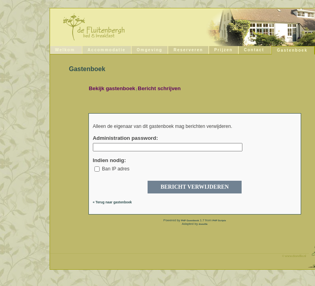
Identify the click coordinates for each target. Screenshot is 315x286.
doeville (203, 224)
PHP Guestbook (190, 220)
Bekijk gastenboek (112, 88)
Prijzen (223, 50)
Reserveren (188, 50)
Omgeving (150, 50)
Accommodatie (107, 50)
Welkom (65, 50)
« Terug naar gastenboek (112, 202)
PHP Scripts (219, 220)
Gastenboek (292, 50)
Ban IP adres (112, 169)
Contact (254, 50)
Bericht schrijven (159, 88)
